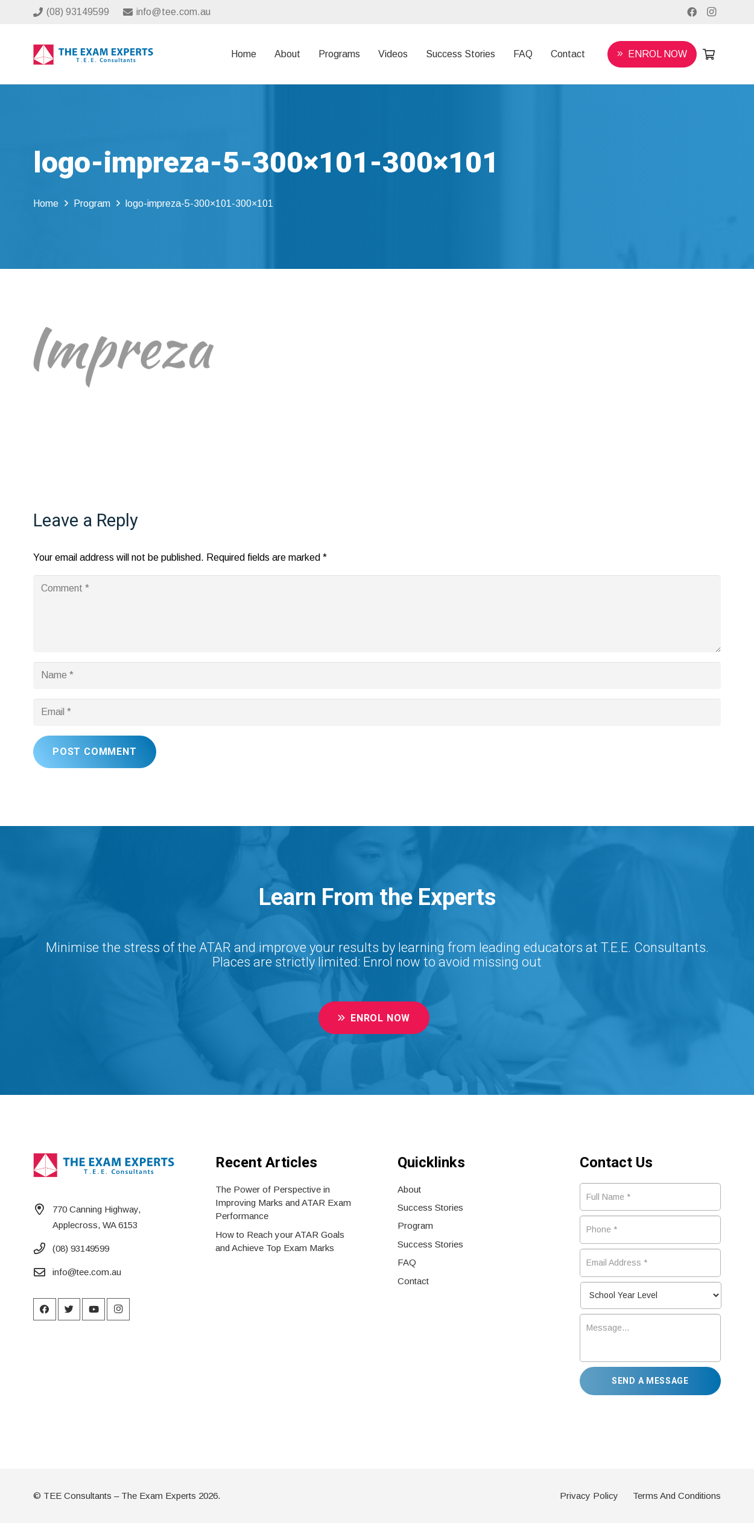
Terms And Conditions (677, 1495)
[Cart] (709, 54)
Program (415, 1225)
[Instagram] (711, 12)
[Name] (377, 675)
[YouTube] (93, 1309)
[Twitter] (69, 1309)
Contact (413, 1281)
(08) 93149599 (80, 1248)
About (409, 1189)
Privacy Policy (589, 1495)
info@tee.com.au (86, 1272)
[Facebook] (692, 12)
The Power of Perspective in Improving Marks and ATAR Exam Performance (283, 1203)
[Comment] (377, 613)
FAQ (407, 1262)
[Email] (377, 712)
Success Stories (430, 1207)
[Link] (93, 54)
